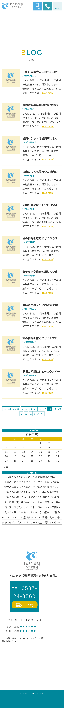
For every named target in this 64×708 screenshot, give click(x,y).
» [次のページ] (34, 413)
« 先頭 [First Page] (16, 408)
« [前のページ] (22, 408)
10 (30, 408)
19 (54, 408)
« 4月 (5, 467)
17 (44, 408)
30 (26, 413)
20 (59, 408)
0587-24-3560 (24, 592)
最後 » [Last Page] (40, 413)
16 (39, 408)
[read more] (47, 93)
